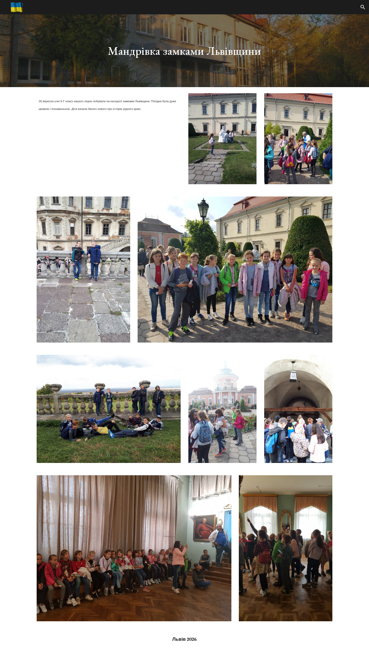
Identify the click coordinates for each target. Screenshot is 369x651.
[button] (363, 7)
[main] (184, 51)
